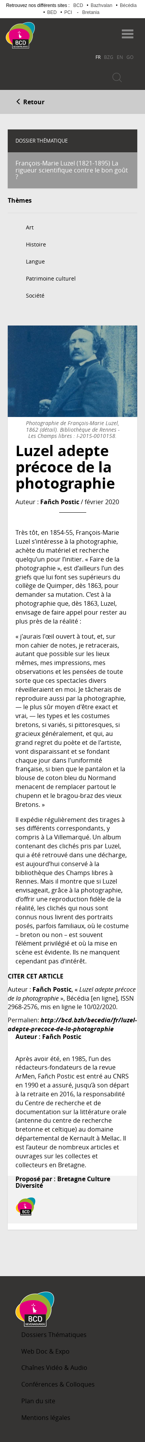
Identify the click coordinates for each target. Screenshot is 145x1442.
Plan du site (38, 1401)
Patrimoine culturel (51, 278)
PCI (68, 12)
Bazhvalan (101, 5)
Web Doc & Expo (45, 1351)
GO (129, 57)
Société (35, 295)
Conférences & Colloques (58, 1384)
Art (30, 227)
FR (98, 57)
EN (120, 57)
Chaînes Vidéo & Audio (54, 1367)
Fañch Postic (59, 502)
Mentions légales (45, 1417)
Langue (35, 261)
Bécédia (128, 5)
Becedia (65, 31)
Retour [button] (29, 102)
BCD (78, 5)
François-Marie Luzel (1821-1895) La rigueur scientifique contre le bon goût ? (71, 170)
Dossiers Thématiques (54, 1334)
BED (52, 12)
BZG (108, 57)
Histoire (36, 244)
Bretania (90, 12)
